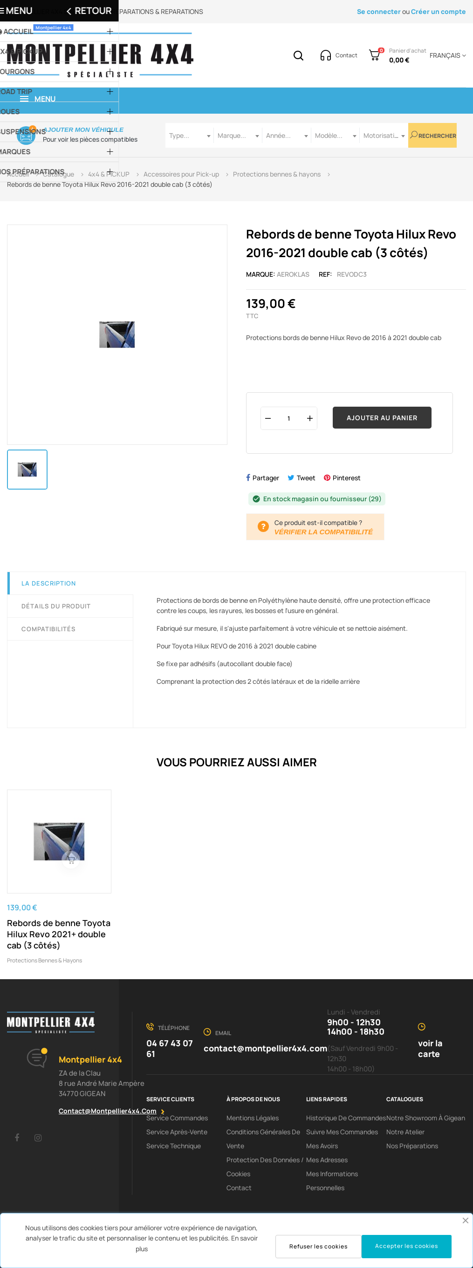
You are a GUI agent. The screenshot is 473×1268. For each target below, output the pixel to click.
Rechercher (433, 135)
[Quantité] (289, 418)
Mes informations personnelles (332, 1180)
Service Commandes (177, 1117)
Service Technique (173, 1145)
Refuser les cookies (318, 1246)
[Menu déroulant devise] (446, 55)
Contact (239, 1187)
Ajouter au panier (382, 417)
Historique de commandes (346, 1117)
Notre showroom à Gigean (425, 1117)
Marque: (260, 274)
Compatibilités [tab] (48, 629)
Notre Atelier (405, 1131)
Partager (266, 477)
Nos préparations (412, 1145)
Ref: (325, 274)
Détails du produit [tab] (56, 606)
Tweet (306, 477)
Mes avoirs (322, 1145)
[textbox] (189, 135)
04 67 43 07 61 (169, 1048)
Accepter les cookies (406, 1246)
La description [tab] (48, 583)
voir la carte (430, 1048)
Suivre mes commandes (342, 1131)
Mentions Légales (252, 1117)
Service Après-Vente (176, 1131)
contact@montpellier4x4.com (108, 1110)
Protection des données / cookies (265, 1166)
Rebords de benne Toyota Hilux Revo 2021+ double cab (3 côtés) (58, 934)
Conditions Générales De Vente (263, 1138)
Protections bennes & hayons (44, 960)
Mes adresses (327, 1159)
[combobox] (189, 135)
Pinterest (347, 477)
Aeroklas (293, 274)
